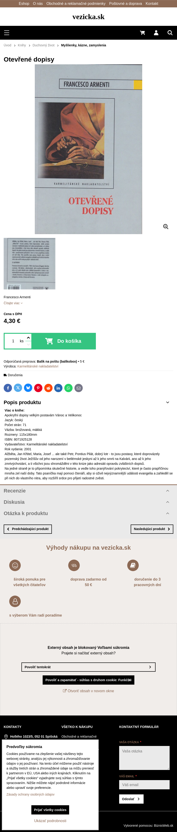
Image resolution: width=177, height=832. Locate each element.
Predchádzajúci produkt (28, 529)
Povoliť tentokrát (38, 667)
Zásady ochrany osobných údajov (30, 794)
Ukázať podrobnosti (50, 821)
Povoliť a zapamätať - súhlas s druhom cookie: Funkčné (88, 680)
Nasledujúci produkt (152, 529)
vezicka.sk (88, 16)
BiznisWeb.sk (163, 825)
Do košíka (69, 341)
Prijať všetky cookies (50, 810)
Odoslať (128, 799)
